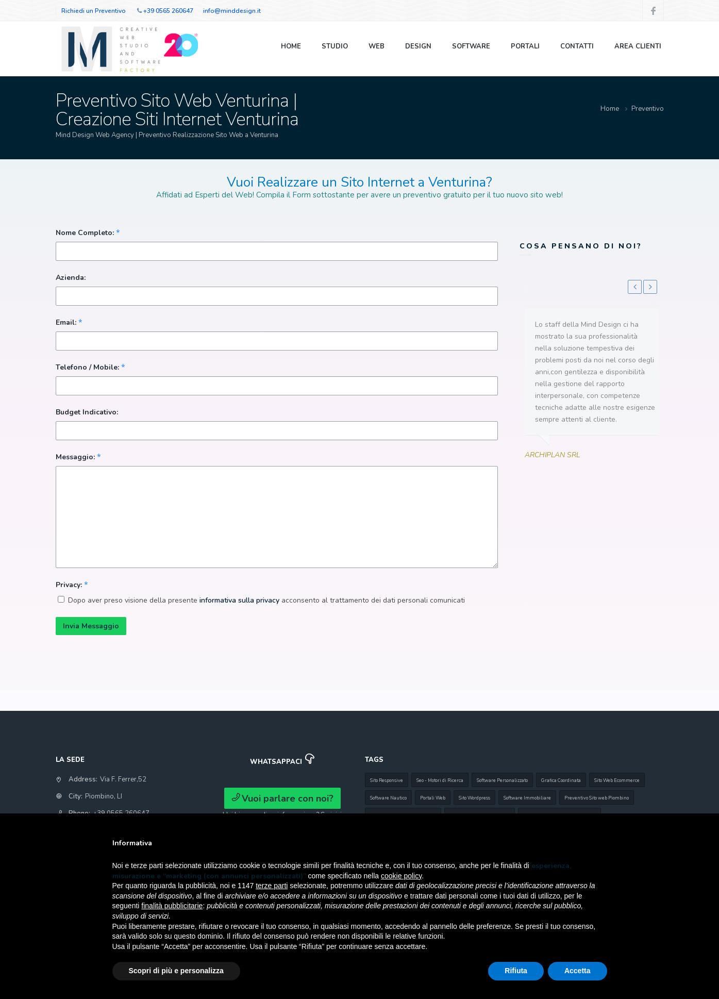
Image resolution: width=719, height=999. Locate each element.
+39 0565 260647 (168, 11)
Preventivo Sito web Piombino (596, 798)
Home (291, 46)
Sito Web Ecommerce (617, 780)
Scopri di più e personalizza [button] (176, 971)
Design (418, 46)
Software (471, 46)
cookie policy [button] (401, 876)
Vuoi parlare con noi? (282, 798)
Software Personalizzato (502, 780)
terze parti (272, 885)
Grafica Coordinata (561, 780)
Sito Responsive (386, 780)
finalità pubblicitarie (172, 906)
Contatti (577, 46)
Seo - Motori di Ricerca (439, 780)
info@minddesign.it (232, 11)
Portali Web (432, 798)
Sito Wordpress (474, 798)
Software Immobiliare (527, 798)
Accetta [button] (577, 971)
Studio (335, 46)
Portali (525, 46)
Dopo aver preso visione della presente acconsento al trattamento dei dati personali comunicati (266, 600)
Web (376, 46)
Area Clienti (637, 46)
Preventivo (647, 108)
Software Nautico (388, 798)
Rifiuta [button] (516, 971)
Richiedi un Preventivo (93, 11)
